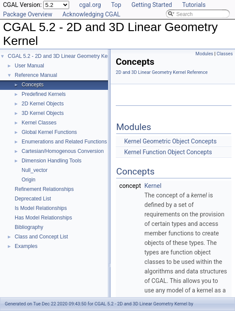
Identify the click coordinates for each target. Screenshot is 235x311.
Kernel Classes (39, 123)
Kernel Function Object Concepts (168, 152)
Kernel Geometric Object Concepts (170, 141)
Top (116, 4)
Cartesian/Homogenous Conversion (63, 151)
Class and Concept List (41, 237)
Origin (28, 180)
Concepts (33, 85)
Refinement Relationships (44, 189)
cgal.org (90, 4)
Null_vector (35, 170)
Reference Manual (36, 75)
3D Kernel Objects (43, 113)
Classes (225, 54)
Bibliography (29, 227)
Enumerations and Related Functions (64, 142)
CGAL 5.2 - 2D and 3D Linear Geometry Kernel (62, 56)
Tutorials (194, 4)
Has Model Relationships (43, 218)
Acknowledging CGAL (91, 14)
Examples (26, 246)
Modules (204, 54)
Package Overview (27, 14)
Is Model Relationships (41, 208)
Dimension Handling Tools (52, 161)
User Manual (29, 66)
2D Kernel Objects (43, 104)
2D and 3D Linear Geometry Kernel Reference (162, 72)
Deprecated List (33, 199)
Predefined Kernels (44, 94)
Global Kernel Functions (49, 132)
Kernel (152, 185)
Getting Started (151, 4)
